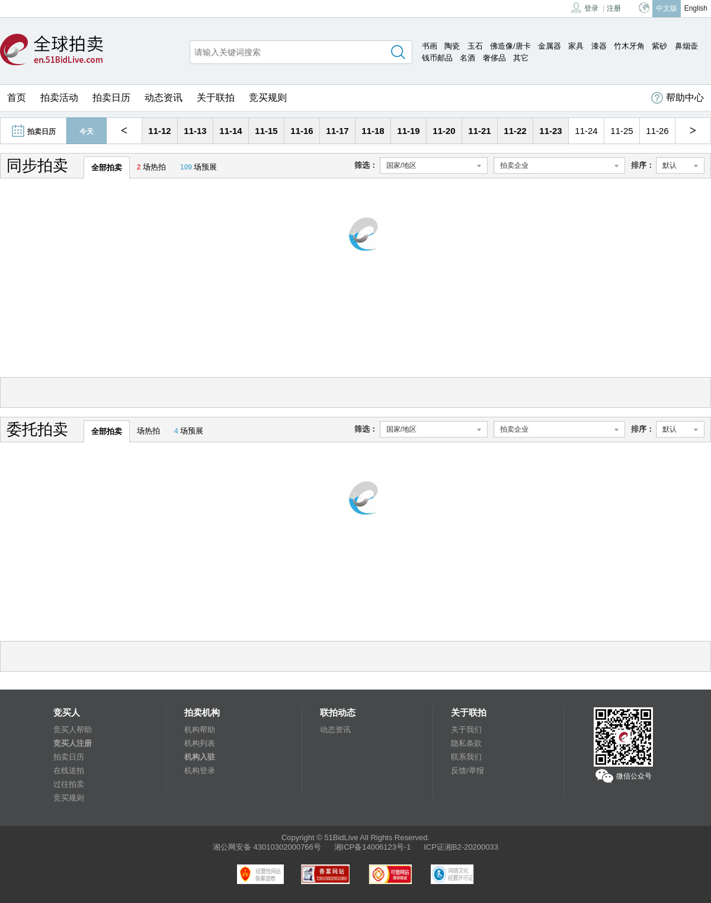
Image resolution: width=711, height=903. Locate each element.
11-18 (372, 131)
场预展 (198, 166)
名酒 (467, 57)
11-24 (586, 131)
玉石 (475, 46)
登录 (584, 7)
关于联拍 (216, 97)
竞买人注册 (72, 743)
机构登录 (199, 770)
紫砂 (659, 46)
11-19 (408, 131)
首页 (16, 97)
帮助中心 (677, 98)
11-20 (444, 131)
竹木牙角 (629, 46)
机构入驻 (199, 756)
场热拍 (151, 166)
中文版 (666, 8)
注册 (614, 8)
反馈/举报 (467, 770)
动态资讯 (163, 97)
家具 (576, 46)
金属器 (549, 46)
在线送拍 (68, 770)
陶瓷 (452, 46)
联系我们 (466, 756)
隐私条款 (466, 743)
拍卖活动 (59, 97)
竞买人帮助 (72, 729)
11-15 (266, 131)
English (695, 8)
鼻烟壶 (686, 46)
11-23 (550, 131)
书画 (429, 46)
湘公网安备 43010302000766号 (267, 847)
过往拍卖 (68, 784)
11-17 (337, 131)
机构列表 (199, 743)
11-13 (195, 131)
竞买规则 (268, 97)
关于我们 (466, 729)
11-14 (230, 131)
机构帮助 (199, 729)
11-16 (301, 131)
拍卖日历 (111, 97)
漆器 (599, 46)
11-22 (515, 131)
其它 (521, 57)
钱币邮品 (437, 57)
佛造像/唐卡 (510, 46)
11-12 (159, 131)
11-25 (621, 131)
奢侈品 (494, 57)
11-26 (657, 131)
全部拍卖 (106, 167)
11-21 (479, 131)
